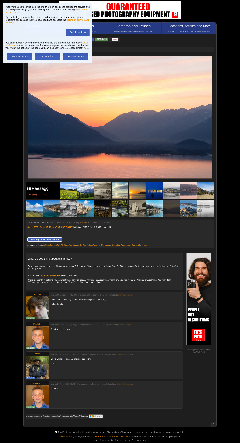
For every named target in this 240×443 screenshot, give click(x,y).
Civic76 (59, 245)
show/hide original (125, 295)
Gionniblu (115, 245)
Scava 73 (136, 245)
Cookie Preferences (122, 436)
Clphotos (68, 245)
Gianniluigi (105, 245)
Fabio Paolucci (93, 245)
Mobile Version (66, 436)
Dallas (75, 245)
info (203, 352)
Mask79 (83, 222)
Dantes (82, 245)
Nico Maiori (126, 245)
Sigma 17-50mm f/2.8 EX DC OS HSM (57, 227)
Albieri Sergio (49, 245)
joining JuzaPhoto (51, 275)
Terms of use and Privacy (102, 436)
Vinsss (144, 245)
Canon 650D (33, 227)
